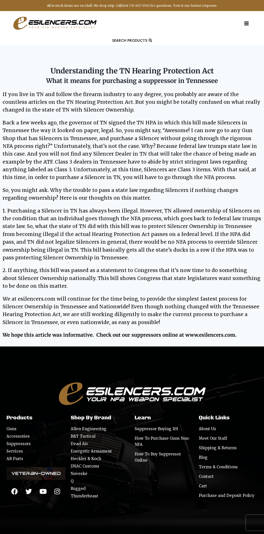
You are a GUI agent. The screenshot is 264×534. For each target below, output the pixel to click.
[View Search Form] (132, 40)
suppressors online (154, 335)
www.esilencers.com (210, 335)
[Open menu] (246, 23)
